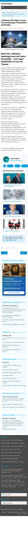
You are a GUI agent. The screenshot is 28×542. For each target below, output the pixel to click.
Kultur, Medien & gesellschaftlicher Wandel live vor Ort (13, 320)
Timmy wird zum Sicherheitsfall (8, 486)
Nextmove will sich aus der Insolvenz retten (11, 452)
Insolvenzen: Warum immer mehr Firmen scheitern (11, 381)
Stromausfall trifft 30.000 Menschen (9, 458)
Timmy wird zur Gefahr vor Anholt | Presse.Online (12, 485)
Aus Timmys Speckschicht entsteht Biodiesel (13, 342)
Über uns (19, 514)
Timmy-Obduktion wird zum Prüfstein (18, 477)
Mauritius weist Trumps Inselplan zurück (10, 455)
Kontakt (25, 514)
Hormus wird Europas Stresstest (10, 370)
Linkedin (9, 247)
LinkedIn (17, 166)
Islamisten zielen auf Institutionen (17, 482)
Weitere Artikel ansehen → (17, 160)
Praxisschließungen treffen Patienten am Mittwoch (12, 350)
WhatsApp (24, 166)
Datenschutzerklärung (13, 512)
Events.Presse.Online (7, 309)
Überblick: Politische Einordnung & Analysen (12, 404)
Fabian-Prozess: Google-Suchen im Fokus (11, 449)
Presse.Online (6, 4)
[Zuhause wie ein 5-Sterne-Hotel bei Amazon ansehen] (14, 270)
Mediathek (20, 28)
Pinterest (13, 247)
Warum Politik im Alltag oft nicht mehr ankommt (13, 407)
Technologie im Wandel (7, 375)
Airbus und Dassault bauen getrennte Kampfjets (12, 461)
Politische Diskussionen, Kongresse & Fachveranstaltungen (11, 316)
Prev (4, 253)
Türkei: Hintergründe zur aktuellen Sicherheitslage (14, 385)
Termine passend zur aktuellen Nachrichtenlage (13, 324)
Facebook (10, 166)
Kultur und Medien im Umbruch (9, 378)
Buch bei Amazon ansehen (14, 292)
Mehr (24, 253)
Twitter (6, 247)
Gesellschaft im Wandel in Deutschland (11, 372)
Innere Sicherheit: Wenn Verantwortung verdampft (11, 366)
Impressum (13, 429)
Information (23, 512)
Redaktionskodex (6, 429)
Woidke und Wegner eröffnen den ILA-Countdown (11, 346)
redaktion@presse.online (10, 240)
